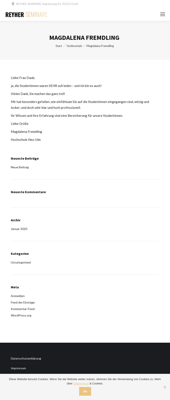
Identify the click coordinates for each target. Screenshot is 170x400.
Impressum (18, 368)
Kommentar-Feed (23, 309)
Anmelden (18, 296)
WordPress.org (21, 315)
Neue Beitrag (20, 167)
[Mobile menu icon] (163, 14)
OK (85, 391)
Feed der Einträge (23, 302)
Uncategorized (21, 262)
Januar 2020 (19, 229)
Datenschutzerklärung (26, 358)
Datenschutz (81, 383)
